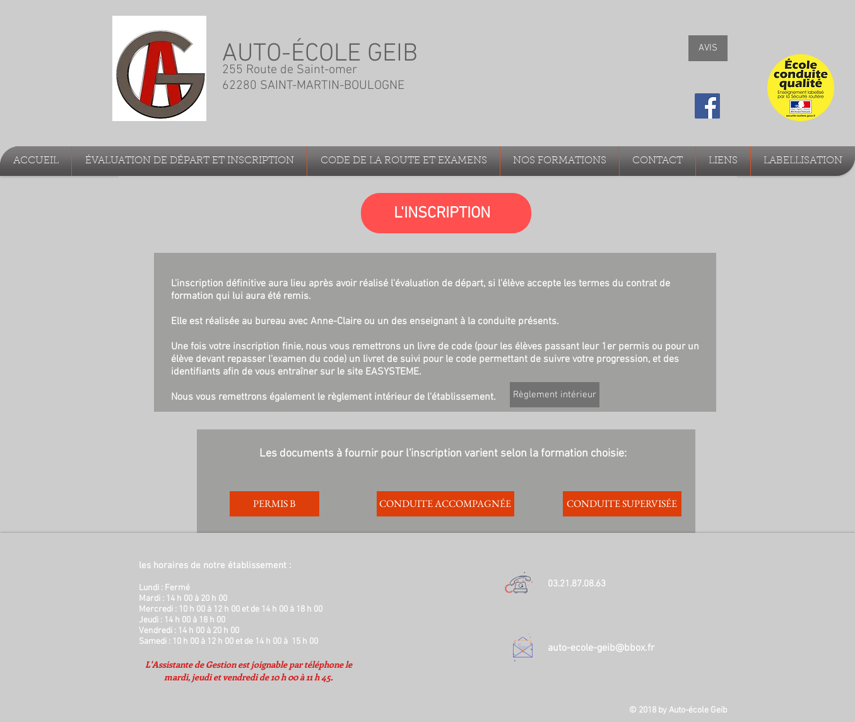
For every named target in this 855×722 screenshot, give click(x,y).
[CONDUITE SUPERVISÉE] (622, 503)
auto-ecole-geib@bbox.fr (601, 648)
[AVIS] (708, 48)
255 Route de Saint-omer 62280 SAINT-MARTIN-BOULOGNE (315, 77)
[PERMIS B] (274, 503)
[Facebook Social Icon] (707, 106)
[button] (189, 161)
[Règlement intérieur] (554, 394)
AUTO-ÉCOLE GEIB (320, 54)
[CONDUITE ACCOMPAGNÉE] (445, 503)
